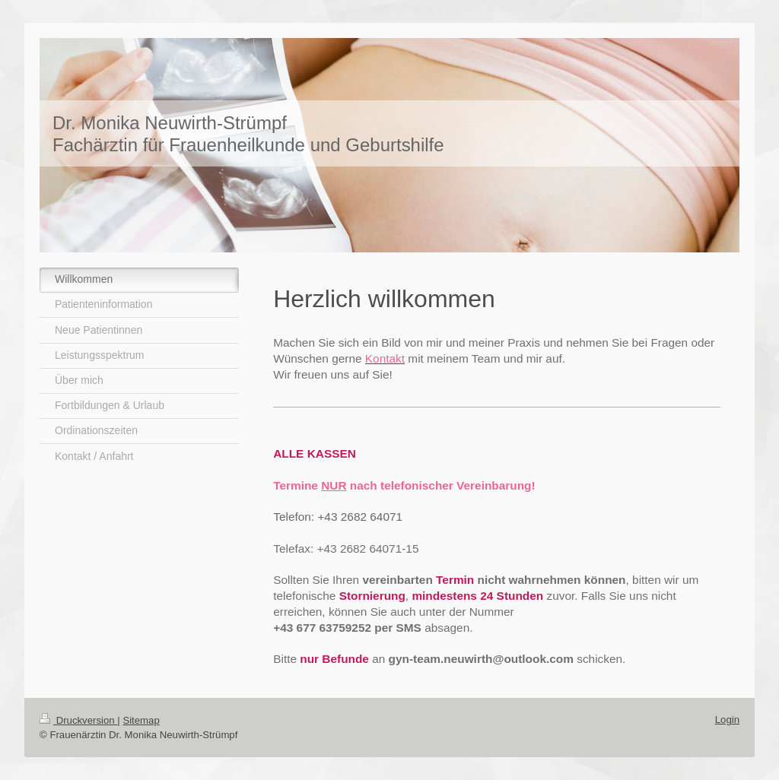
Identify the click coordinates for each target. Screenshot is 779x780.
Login (727, 719)
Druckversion (78, 720)
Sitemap (140, 720)
